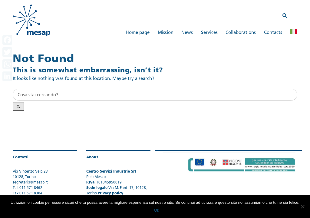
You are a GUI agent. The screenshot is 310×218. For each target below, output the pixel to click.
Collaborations (241, 33)
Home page (138, 33)
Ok (156, 210)
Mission (165, 33)
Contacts (273, 33)
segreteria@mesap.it (30, 182)
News (187, 33)
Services (209, 33)
